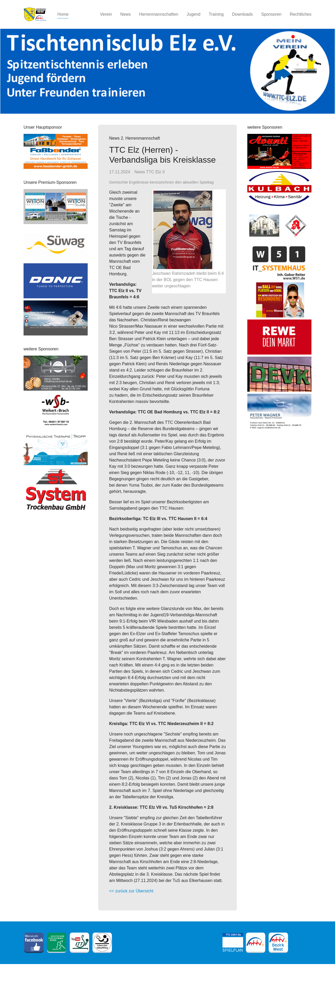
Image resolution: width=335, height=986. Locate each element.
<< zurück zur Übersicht (131, 891)
